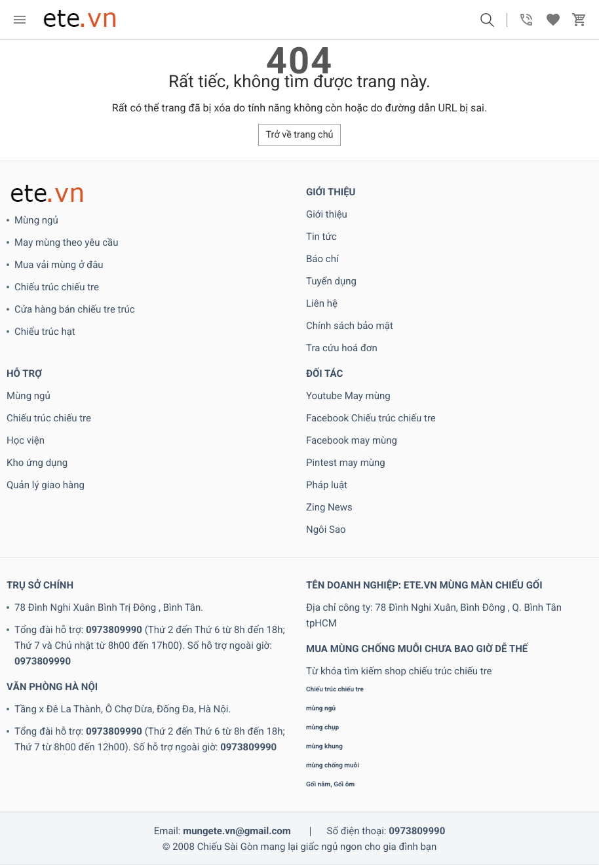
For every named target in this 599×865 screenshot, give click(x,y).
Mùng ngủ (36, 220)
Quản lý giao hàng (46, 485)
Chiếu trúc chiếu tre (56, 287)
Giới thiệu (326, 214)
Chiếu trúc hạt (44, 331)
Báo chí (322, 259)
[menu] (20, 20)
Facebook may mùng (351, 440)
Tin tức (321, 236)
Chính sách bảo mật (349, 326)
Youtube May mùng (348, 396)
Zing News (329, 507)
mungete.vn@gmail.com (237, 831)
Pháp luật (326, 485)
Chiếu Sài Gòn (227, 847)
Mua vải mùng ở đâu (59, 265)
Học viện (26, 440)
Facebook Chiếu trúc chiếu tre (371, 418)
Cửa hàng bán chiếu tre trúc (74, 309)
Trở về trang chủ (299, 134)
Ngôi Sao (326, 529)
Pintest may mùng (345, 463)
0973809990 (114, 630)
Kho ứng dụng (37, 463)
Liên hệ (322, 303)
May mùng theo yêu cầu (66, 242)
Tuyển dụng (331, 281)
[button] (487, 20)
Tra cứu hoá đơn (341, 348)
